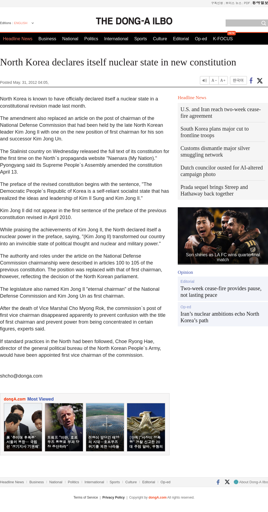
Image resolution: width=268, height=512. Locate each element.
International (116, 38)
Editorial (181, 38)
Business (47, 38)
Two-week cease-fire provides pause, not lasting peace (220, 291)
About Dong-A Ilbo (251, 482)
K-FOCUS (223, 38)
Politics (91, 38)
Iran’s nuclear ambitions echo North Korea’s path (219, 317)
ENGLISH (20, 23)
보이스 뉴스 (234, 3)
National (70, 38)
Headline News (18, 38)
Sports (140, 38)
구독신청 (217, 3)
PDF (247, 3)
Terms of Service (86, 497)
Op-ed (201, 38)
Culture (160, 38)
